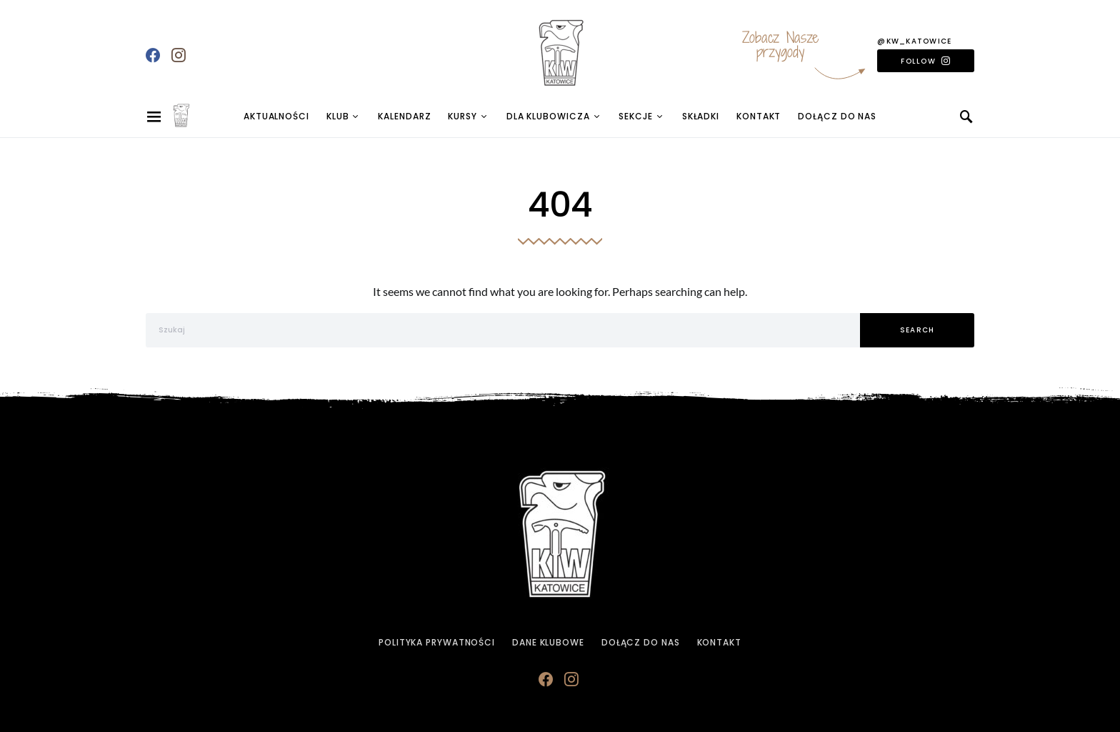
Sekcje (635, 116)
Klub (337, 116)
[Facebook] (153, 55)
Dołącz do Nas (837, 116)
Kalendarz (404, 116)
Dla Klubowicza (548, 116)
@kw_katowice (914, 41)
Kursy (462, 116)
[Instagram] (178, 55)
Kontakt (758, 116)
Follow (918, 61)
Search (917, 330)
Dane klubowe (548, 642)
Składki (700, 116)
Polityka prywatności (437, 642)
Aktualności (276, 116)
